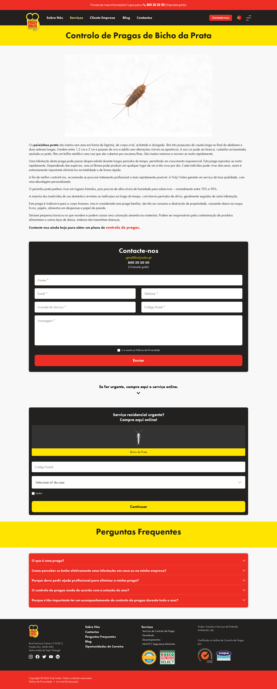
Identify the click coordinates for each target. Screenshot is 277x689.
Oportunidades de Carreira (104, 646)
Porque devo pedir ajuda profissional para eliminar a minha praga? (85, 580)
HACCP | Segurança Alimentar (158, 644)
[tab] (138, 560)
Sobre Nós (55, 18)
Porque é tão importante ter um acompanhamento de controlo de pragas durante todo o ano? (105, 600)
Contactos (144, 18)
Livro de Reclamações (67, 681)
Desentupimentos (151, 639)
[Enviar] (138, 360)
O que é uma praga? (48, 560)
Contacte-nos (220, 18)
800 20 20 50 (155, 5)
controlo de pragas (122, 227)
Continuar (138, 506)
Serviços (76, 18)
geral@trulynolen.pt (138, 257)
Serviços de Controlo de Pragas (158, 631)
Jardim (37, 493)
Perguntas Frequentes (100, 637)
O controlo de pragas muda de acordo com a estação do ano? (80, 590)
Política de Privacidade (40, 681)
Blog (126, 18)
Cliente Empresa (102, 18)
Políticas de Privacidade (148, 350)
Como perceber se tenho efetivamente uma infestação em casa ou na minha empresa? (99, 570)
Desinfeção (148, 635)
